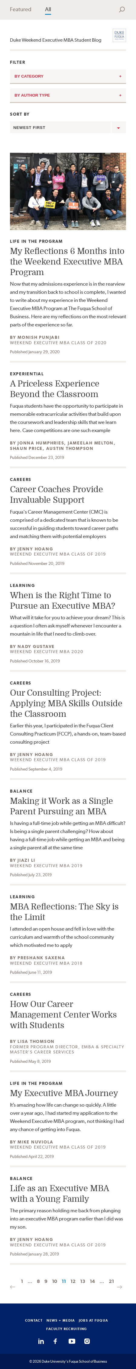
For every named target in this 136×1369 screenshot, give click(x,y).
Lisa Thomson (36, 1041)
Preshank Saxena (41, 957)
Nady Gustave (36, 646)
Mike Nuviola (35, 1142)
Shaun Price (26, 448)
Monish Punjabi (39, 337)
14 (92, 1281)
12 (73, 1281)
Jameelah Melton (91, 443)
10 (54, 1281)
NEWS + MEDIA (61, 1320)
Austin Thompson (70, 448)
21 (111, 1281)
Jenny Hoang (35, 549)
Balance (23, 791)
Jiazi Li (26, 860)
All (48, 9)
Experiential (27, 374)
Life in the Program (36, 241)
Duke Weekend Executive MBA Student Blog (55, 40)
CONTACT (34, 1320)
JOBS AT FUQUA (93, 1320)
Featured (20, 9)
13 (82, 1281)
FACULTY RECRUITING (66, 1329)
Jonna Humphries (41, 443)
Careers (23, 479)
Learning (23, 585)
